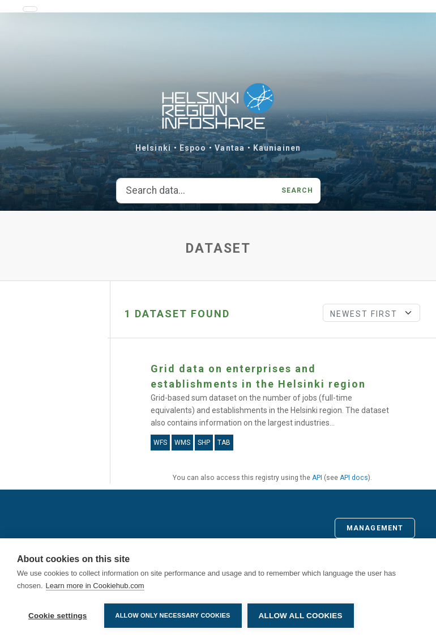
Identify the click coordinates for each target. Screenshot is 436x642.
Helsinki (153, 147)
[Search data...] (195, 191)
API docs (354, 478)
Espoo (193, 147)
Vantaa (230, 147)
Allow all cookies (301, 615)
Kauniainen (277, 147)
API (317, 478)
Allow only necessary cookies (173, 615)
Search (297, 190)
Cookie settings (57, 615)
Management (375, 528)
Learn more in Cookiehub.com (95, 585)
